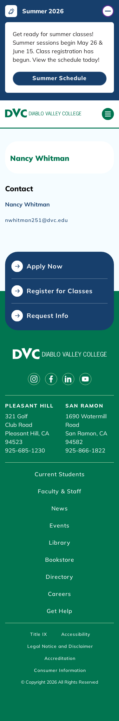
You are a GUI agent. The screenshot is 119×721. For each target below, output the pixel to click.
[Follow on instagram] (34, 379)
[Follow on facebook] (51, 379)
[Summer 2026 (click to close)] (59, 11)
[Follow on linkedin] (68, 379)
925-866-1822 (85, 450)
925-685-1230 (25, 450)
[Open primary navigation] (108, 114)
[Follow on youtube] (85, 379)
